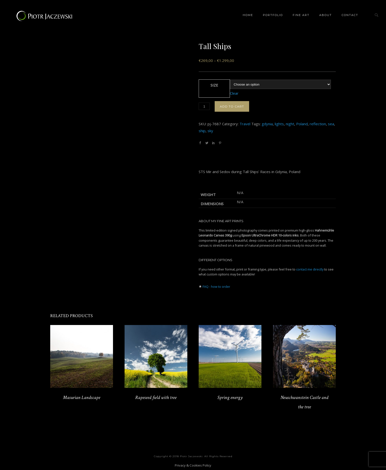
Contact (350, 15)
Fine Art (301, 15)
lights (279, 123)
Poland (302, 123)
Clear (234, 93)
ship (202, 130)
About (325, 15)
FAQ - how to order (216, 286)
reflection (318, 123)
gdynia (267, 123)
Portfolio (273, 15)
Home (248, 15)
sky (210, 130)
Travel (245, 123)
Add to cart (232, 106)
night (290, 123)
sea (331, 123)
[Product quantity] (204, 106)
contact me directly (309, 269)
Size (214, 85)
